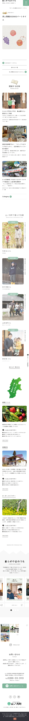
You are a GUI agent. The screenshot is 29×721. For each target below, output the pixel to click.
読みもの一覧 (14, 67)
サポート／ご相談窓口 (27, 361)
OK (15, 718)
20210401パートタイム (11, 63)
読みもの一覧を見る (14, 367)
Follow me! (16, 645)
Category (5, 197)
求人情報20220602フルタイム (16, 72)
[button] (11, 610)
